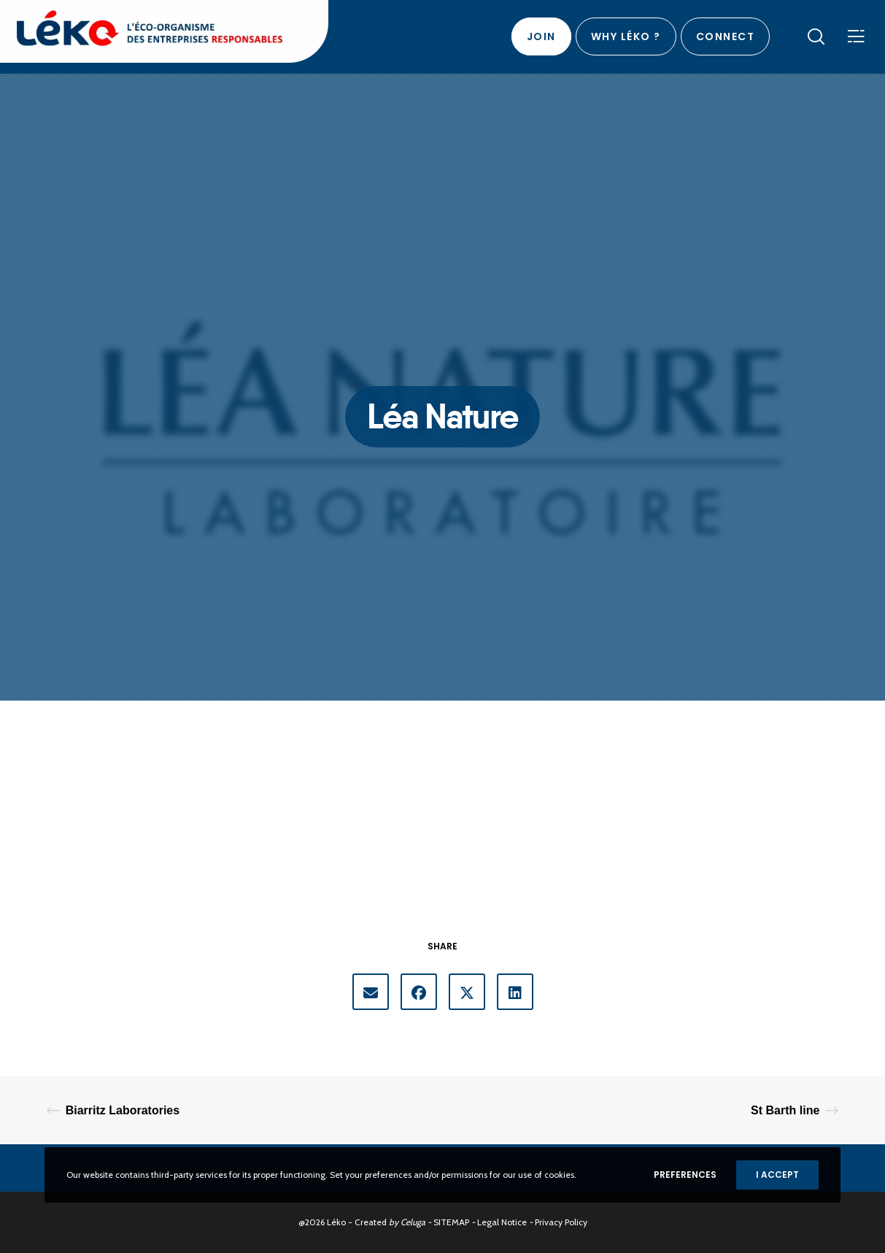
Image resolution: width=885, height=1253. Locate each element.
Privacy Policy (561, 1222)
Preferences (685, 1174)
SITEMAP (451, 1222)
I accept (777, 1174)
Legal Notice (502, 1222)
